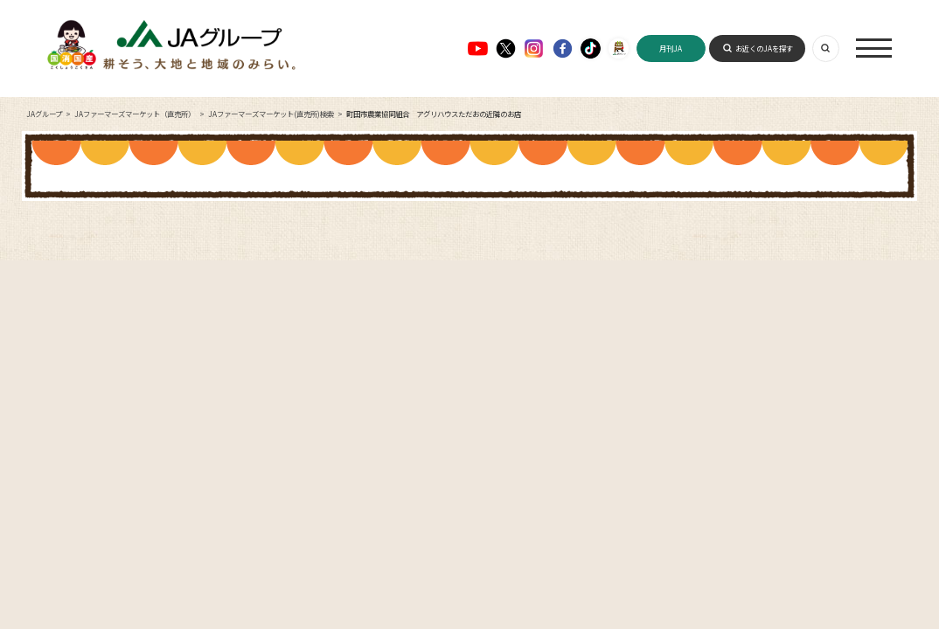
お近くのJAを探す (764, 48)
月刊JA (670, 48)
